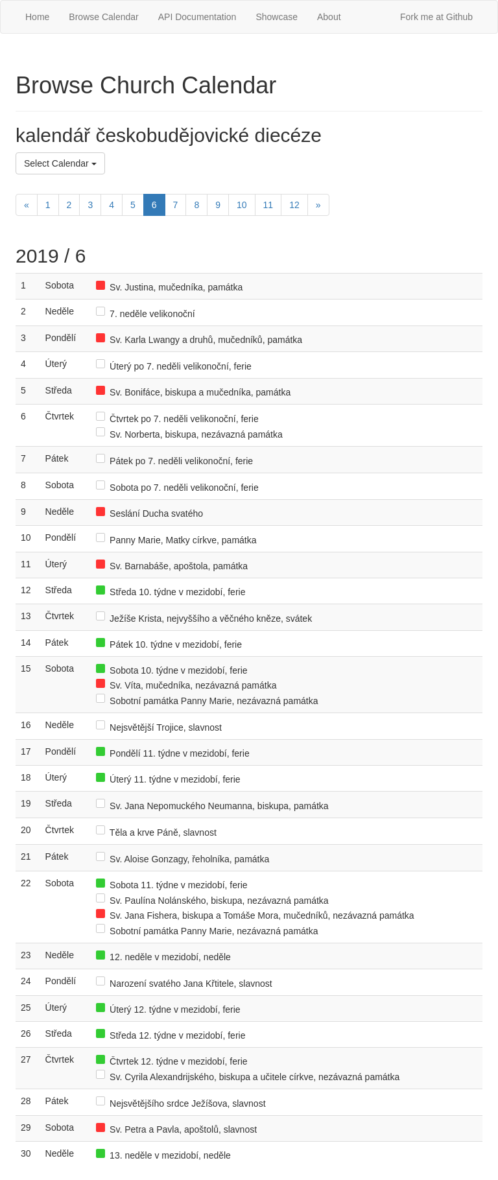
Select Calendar (60, 163)
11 (268, 205)
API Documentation (197, 17)
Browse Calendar (103, 17)
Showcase (276, 17)
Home (37, 17)
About (329, 17)
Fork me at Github (436, 17)
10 (242, 205)
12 (294, 205)
